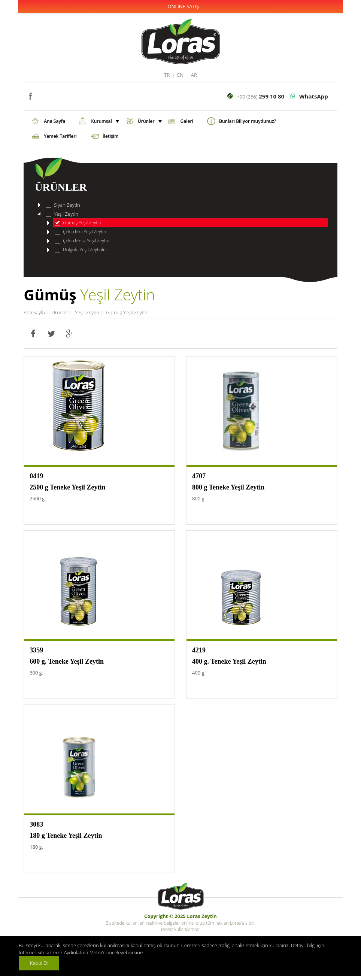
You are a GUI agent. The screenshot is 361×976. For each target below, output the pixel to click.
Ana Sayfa (54, 121)
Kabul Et (39, 963)
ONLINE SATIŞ (183, 6)
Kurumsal (104, 121)
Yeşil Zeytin (61, 213)
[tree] (180, 227)
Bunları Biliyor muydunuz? (247, 121)
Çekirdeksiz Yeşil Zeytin (81, 240)
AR (194, 75)
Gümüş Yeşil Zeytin (77, 222)
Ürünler (149, 121)
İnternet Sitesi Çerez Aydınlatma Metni (60, 952)
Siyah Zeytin (62, 204)
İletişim (111, 136)
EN (180, 75)
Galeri (186, 121)
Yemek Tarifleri (60, 136)
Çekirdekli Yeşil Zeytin (79, 231)
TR (167, 75)
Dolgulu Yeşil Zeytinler (80, 249)
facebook (30, 95)
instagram (41, 95)
